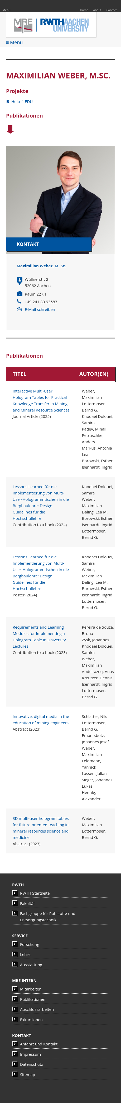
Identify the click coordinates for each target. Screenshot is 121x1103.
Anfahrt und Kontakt (38, 1043)
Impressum (30, 1054)
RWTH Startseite (35, 893)
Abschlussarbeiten (37, 1009)
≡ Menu (14, 42)
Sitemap (27, 1074)
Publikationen (32, 999)
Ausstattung (31, 964)
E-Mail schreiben (40, 309)
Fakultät (27, 903)
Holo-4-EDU (22, 101)
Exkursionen (31, 1019)
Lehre (25, 954)
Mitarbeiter (30, 989)
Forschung (29, 944)
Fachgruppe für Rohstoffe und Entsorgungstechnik (47, 916)
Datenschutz (31, 1064)
